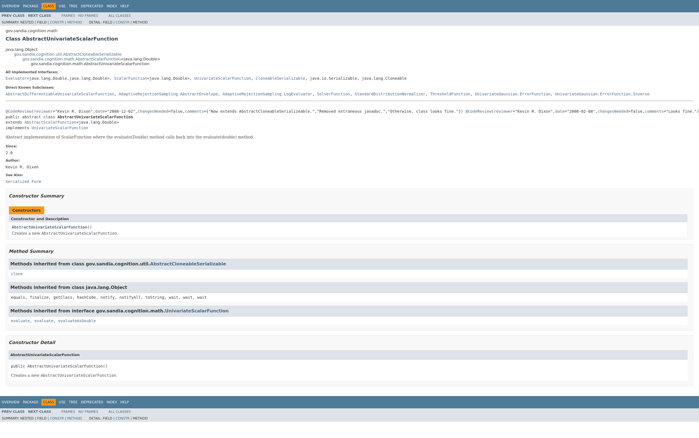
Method (74, 22)
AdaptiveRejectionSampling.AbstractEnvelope (168, 94)
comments (194, 111)
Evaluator (16, 78)
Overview (11, 6)
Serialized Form (23, 181)
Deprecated (92, 6)
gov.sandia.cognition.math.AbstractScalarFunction (71, 59)
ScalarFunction (130, 78)
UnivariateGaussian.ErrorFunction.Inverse (602, 94)
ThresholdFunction (450, 94)
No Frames (88, 16)
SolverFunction (333, 94)
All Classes (120, 16)
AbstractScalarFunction (50, 122)
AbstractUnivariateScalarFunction (49, 227)
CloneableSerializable (280, 78)
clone (17, 274)
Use (62, 6)
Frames (68, 16)
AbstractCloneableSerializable (188, 264)
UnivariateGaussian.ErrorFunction (512, 94)
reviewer (43, 111)
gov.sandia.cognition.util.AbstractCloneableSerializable (68, 54)
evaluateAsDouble (77, 321)
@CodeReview (19, 111)
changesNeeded (153, 111)
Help (124, 6)
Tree (73, 6)
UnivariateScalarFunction (222, 78)
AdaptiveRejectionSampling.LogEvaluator (267, 94)
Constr (57, 22)
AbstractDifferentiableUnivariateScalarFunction (60, 94)
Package (30, 6)
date (100, 111)
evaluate (20, 321)
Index (112, 6)
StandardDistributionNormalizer (390, 94)
